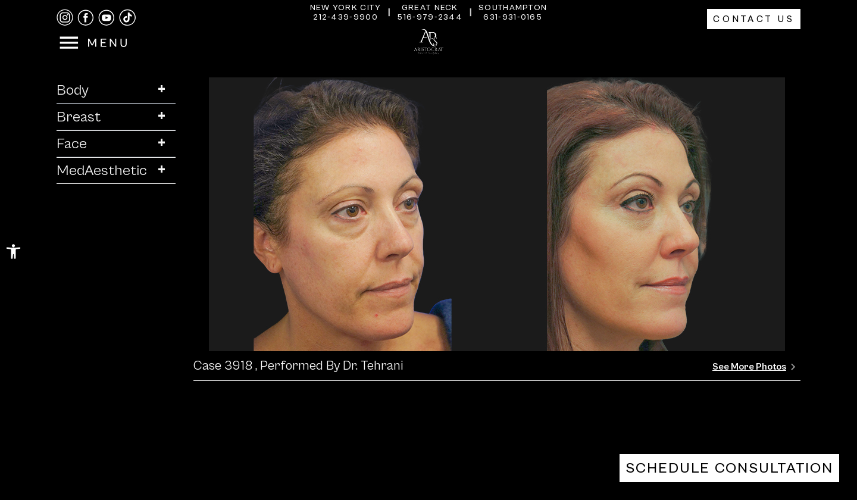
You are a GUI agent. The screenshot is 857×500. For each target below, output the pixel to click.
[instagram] (65, 17)
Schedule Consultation (729, 468)
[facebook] (85, 18)
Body (116, 90)
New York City (345, 7)
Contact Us (754, 19)
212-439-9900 (345, 17)
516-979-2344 (429, 17)
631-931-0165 (512, 17)
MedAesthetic (116, 170)
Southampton (512, 7)
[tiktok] (127, 17)
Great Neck (430, 7)
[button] (13, 251)
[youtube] (106, 18)
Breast (116, 117)
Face (116, 144)
